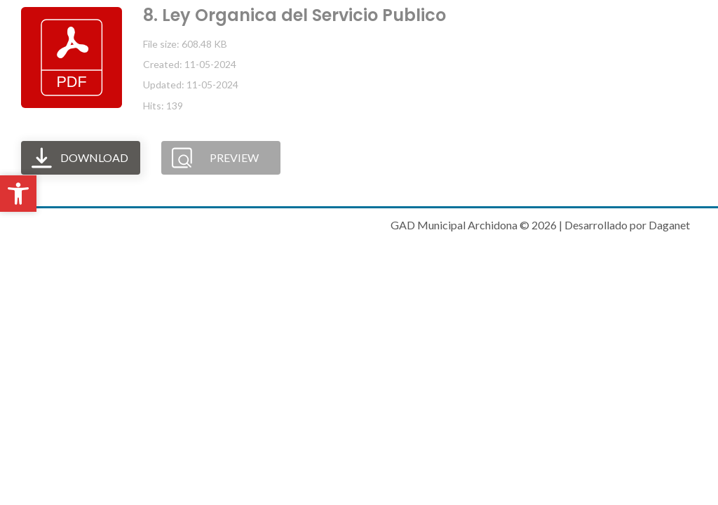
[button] (18, 193)
